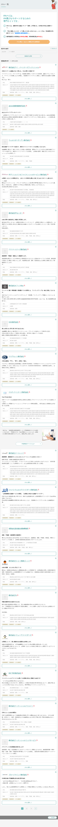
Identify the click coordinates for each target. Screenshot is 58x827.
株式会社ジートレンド (16, 453)
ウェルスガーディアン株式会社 (19, 140)
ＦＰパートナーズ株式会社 (18, 249)
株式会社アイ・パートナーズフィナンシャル (24, 67)
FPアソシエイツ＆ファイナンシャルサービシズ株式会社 (28, 175)
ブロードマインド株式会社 (18, 775)
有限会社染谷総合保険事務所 (19, 528)
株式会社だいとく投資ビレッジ (19, 561)
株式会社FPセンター (16, 213)
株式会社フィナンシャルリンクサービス (22, 740)
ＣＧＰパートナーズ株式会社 (19, 392)
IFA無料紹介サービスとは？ (28, 443)
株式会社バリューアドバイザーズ (20, 635)
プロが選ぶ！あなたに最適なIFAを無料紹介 (28, 42)
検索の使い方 (54, 48)
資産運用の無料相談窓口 (21, 33)
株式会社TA (13, 595)
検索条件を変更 (28, 56)
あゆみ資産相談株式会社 (17, 106)
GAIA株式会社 (14, 322)
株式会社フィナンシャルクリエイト (21, 706)
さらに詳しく (28, 98)
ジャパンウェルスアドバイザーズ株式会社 (23, 490)
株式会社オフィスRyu (16, 286)
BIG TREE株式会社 (15, 673)
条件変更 (53, 817)
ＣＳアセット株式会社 (16, 356)
